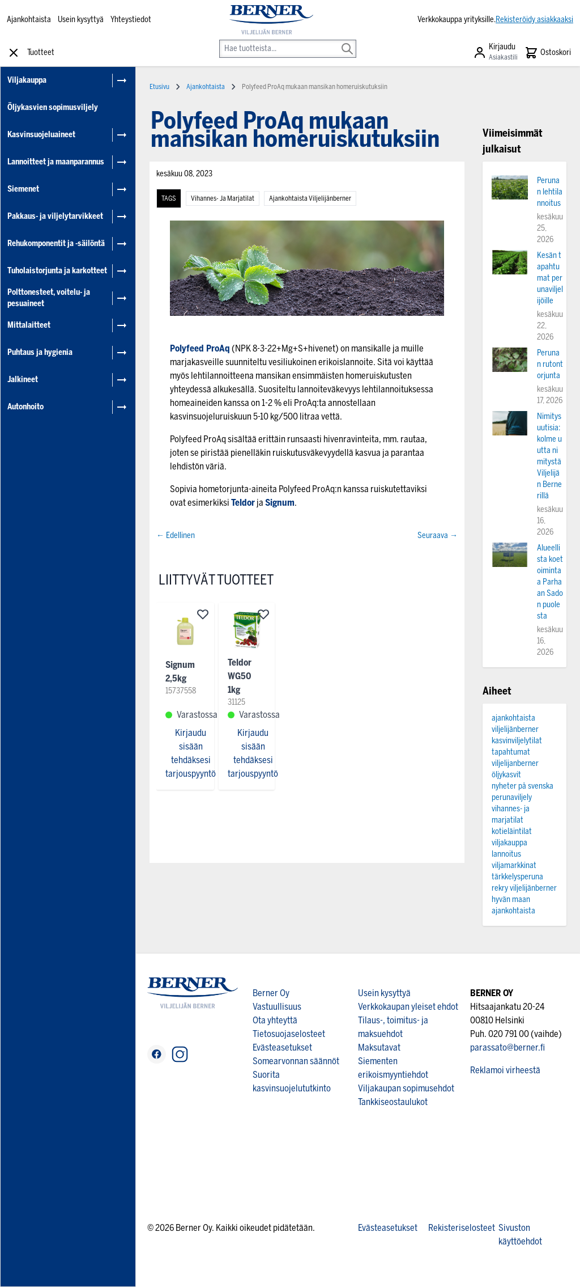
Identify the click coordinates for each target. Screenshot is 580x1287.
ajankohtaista (513, 911)
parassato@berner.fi (507, 1047)
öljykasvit (506, 775)
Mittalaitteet (28, 325)
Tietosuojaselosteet (289, 1033)
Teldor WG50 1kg (239, 676)
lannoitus (506, 854)
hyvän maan (511, 899)
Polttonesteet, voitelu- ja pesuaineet (48, 297)
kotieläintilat (512, 831)
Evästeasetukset (282, 1047)
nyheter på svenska (522, 786)
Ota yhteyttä (275, 1020)
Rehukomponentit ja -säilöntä (56, 243)
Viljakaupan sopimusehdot (406, 1088)
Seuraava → (437, 535)
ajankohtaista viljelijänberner (310, 198)
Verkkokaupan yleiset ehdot (408, 1006)
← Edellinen (175, 535)
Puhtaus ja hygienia (39, 352)
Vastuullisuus (277, 1006)
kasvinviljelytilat (517, 741)
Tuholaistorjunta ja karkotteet (57, 271)
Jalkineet (22, 379)
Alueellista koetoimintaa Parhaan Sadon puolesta (550, 582)
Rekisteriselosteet (461, 1227)
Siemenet (23, 189)
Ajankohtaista (29, 19)
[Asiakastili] (495, 52)
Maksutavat (379, 1047)
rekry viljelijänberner (524, 888)
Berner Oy (271, 993)
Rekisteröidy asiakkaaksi (534, 19)
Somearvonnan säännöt (296, 1061)
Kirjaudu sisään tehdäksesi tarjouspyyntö (190, 753)
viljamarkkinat (514, 865)
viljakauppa (509, 843)
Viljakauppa (26, 80)
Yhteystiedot (130, 19)
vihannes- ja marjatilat (222, 198)
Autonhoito (25, 407)
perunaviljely (512, 797)
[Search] (347, 41)
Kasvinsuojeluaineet (41, 134)
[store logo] (271, 20)
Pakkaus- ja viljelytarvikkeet (55, 216)
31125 (236, 702)
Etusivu (159, 87)
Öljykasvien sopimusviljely (52, 107)
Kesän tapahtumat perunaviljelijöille (550, 278)
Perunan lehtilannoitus (549, 192)
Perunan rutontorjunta (550, 364)
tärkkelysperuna (517, 877)
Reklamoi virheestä (505, 1070)
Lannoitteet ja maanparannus (55, 162)
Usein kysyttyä (81, 19)
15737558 (180, 691)
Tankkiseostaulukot (393, 1102)
